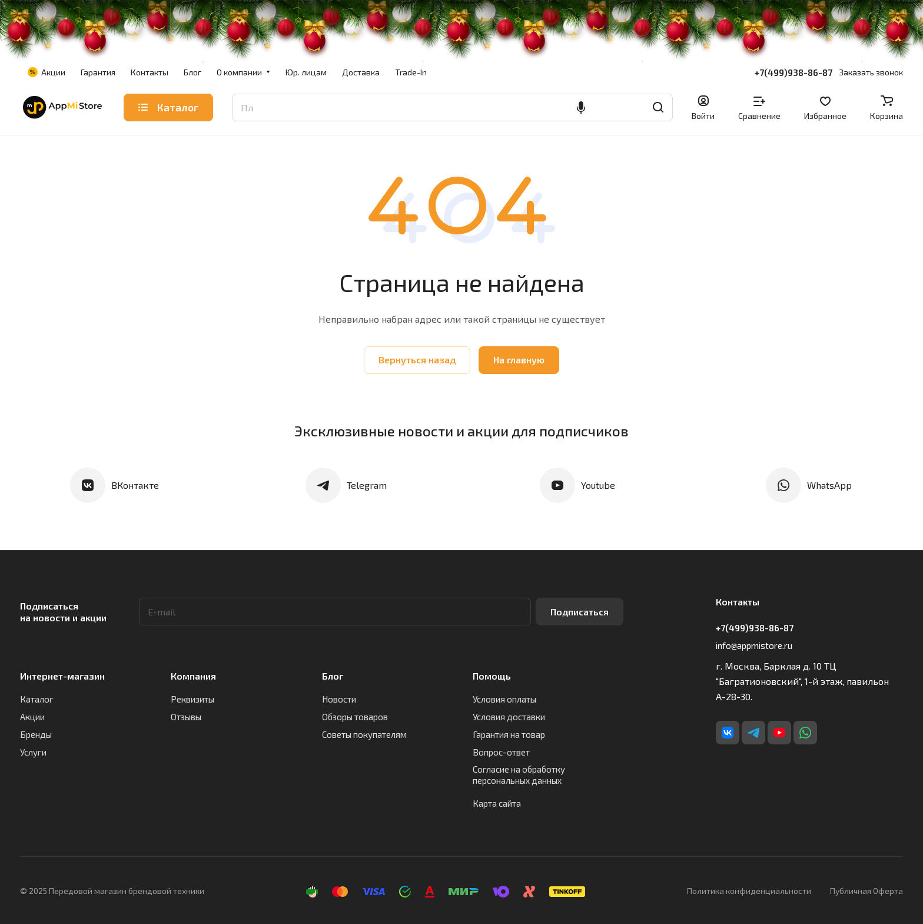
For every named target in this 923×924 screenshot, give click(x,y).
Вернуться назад (417, 359)
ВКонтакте (135, 485)
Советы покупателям (364, 734)
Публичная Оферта (866, 891)
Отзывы (186, 716)
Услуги (33, 752)
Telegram (367, 485)
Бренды (36, 734)
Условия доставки (509, 716)
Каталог (37, 699)
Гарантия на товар (509, 734)
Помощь (492, 675)
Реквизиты (192, 699)
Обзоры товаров (355, 716)
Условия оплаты (504, 699)
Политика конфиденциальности (749, 891)
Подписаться (579, 611)
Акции (32, 716)
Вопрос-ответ (501, 752)
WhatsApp (829, 485)
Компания (193, 675)
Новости (339, 699)
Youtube (598, 485)
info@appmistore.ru (754, 645)
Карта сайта (497, 803)
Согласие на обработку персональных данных (519, 775)
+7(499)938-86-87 (793, 72)
